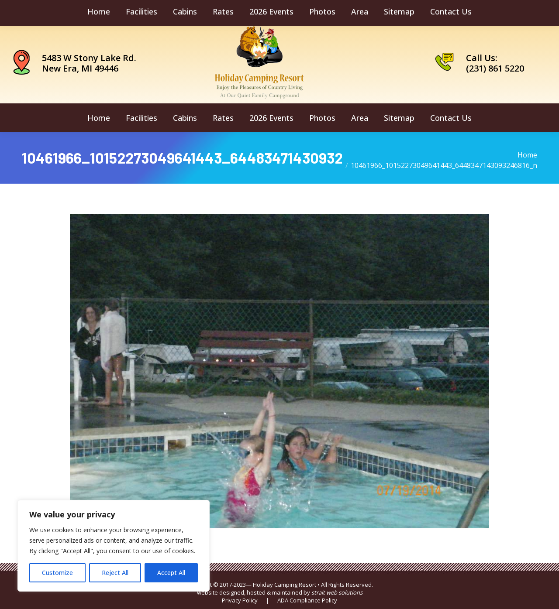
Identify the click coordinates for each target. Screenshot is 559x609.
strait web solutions (336, 592)
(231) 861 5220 (495, 68)
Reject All (115, 572)
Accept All (171, 572)
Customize (57, 572)
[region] (113, 546)
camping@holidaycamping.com (78, 11)
